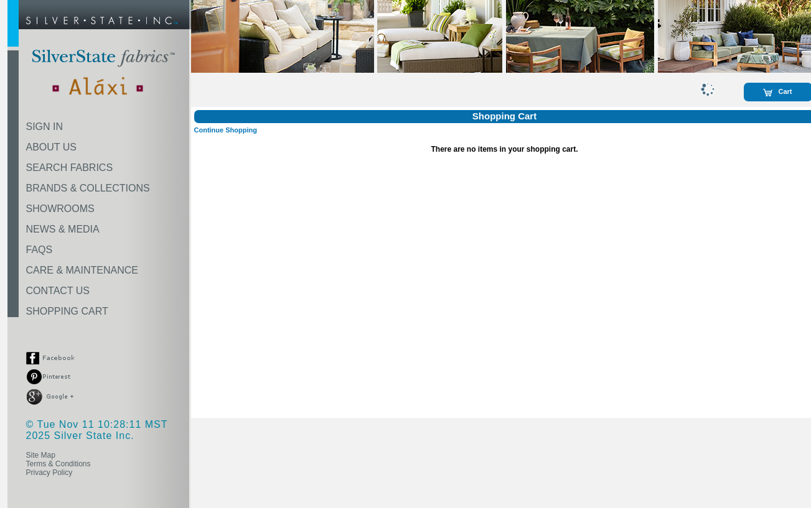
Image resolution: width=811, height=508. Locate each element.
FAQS (39, 249)
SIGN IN (44, 126)
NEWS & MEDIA (63, 229)
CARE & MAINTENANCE (82, 270)
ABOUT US (51, 147)
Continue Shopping (225, 130)
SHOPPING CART (67, 311)
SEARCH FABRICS (69, 167)
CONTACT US (58, 290)
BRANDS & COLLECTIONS (88, 188)
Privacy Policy (49, 472)
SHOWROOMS (60, 208)
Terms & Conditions (58, 464)
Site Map (40, 455)
